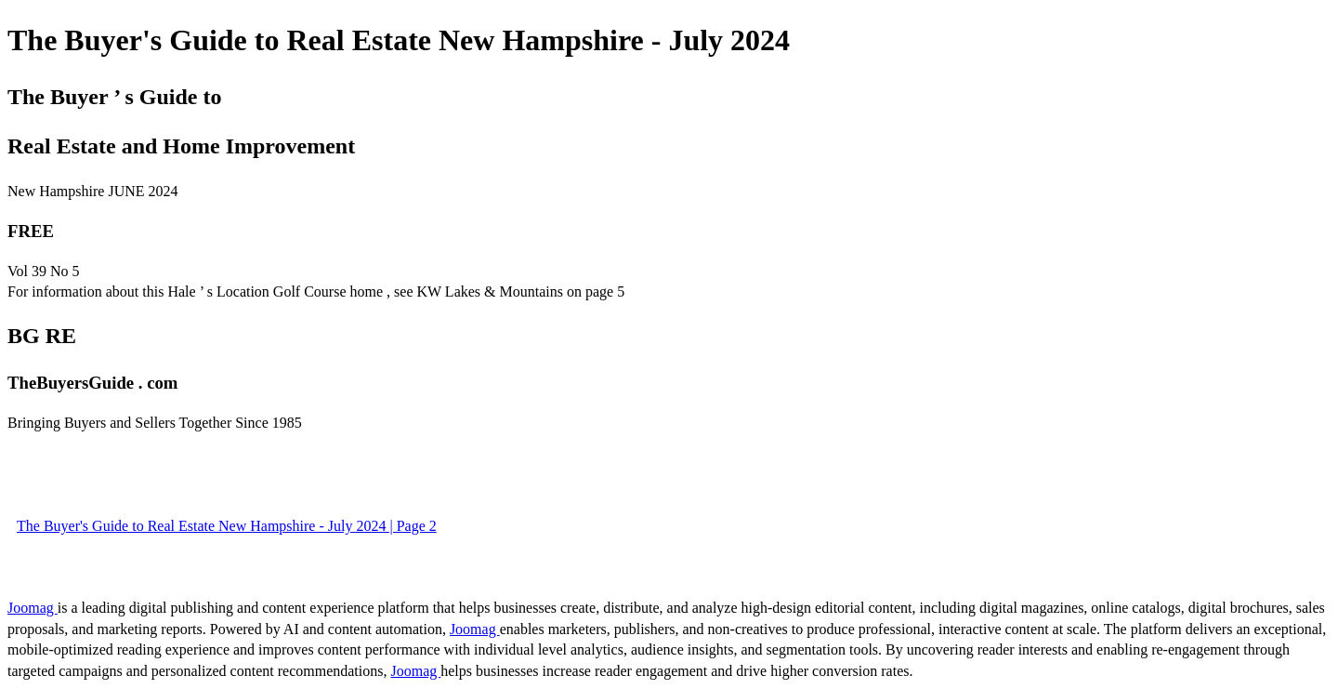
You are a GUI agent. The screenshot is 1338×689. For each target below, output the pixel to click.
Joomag (32, 608)
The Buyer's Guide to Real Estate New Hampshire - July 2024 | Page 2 (227, 526)
